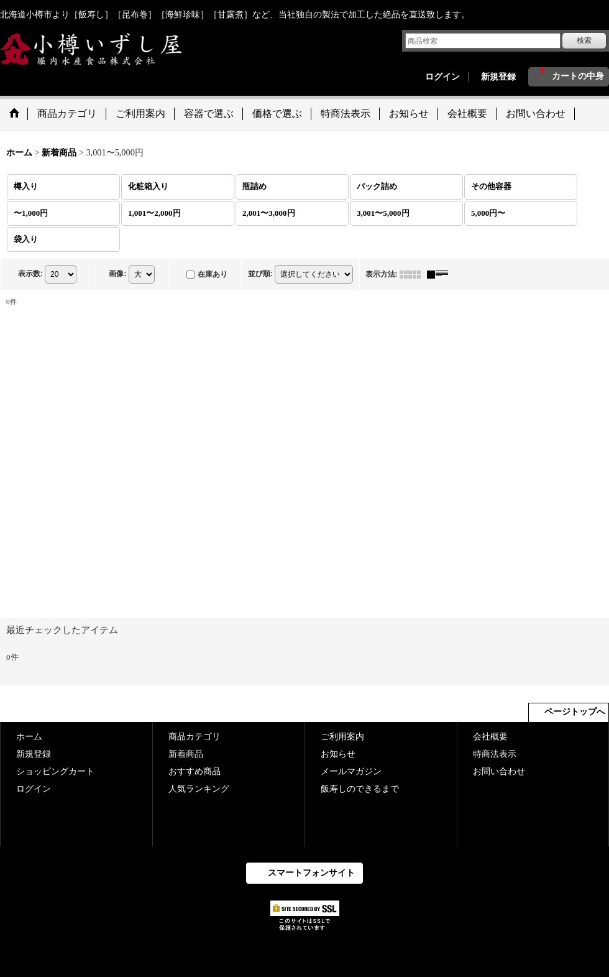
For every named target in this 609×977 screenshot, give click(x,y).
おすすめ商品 (194, 771)
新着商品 (185, 754)
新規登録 (498, 76)
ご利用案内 (342, 736)
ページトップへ (574, 711)
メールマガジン (351, 771)
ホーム (29, 736)
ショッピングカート (55, 771)
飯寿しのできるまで (360, 789)
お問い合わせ (499, 771)
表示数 (30, 273)
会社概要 (490, 736)
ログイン (442, 76)
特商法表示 (494, 754)
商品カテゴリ (194, 736)
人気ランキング (198, 789)
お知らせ (338, 754)
